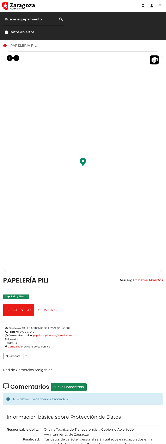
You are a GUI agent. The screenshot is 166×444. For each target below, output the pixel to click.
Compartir (13, 355)
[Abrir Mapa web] (160, 6)
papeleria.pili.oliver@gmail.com (52, 335)
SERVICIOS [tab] (47, 310)
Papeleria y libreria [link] (16, 296)
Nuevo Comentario (68, 387)
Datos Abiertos (150, 280)
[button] (143, 6)
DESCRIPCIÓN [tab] (19, 310)
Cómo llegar (15, 346)
